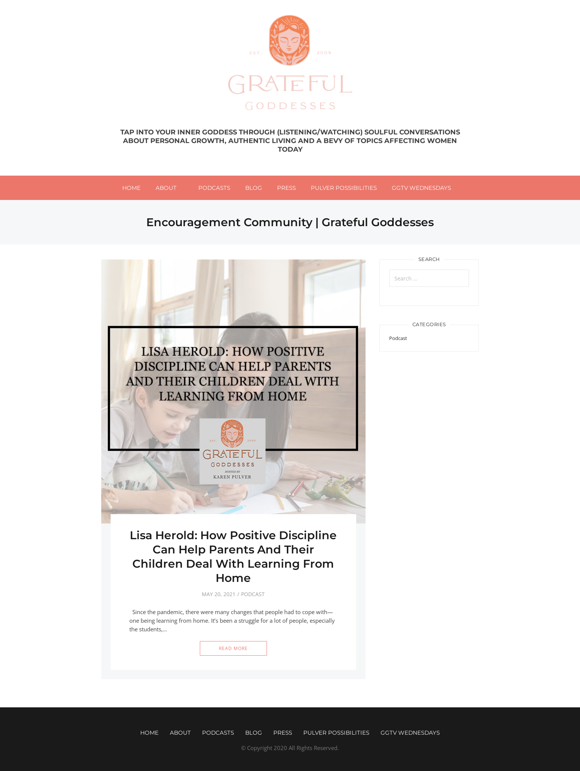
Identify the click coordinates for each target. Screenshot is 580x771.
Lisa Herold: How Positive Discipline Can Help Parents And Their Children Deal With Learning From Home (233, 556)
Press (286, 187)
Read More (233, 648)
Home (131, 187)
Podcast (253, 594)
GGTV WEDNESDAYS (421, 187)
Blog (253, 187)
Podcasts (214, 187)
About (166, 187)
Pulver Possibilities (344, 187)
